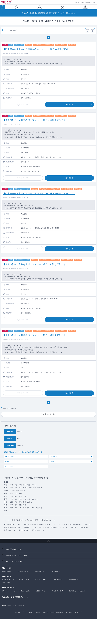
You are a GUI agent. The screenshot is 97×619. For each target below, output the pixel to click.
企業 (86, 524)
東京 (11, 488)
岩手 (16, 485)
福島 (33, 485)
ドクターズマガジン (57, 579)
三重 (24, 496)
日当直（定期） (23, 530)
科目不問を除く (15, 527)
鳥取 (20, 502)
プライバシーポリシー (27, 612)
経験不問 (73, 527)
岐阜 (16, 496)
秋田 (24, 485)
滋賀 (24, 499)
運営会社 (17, 612)
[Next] (94, 13)
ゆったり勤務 (9, 456)
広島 (11, 502)
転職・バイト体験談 (40, 579)
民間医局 (6, 2)
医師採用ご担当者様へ (90, 2)
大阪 (11, 499)
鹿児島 (38, 508)
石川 (16, 493)
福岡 (11, 508)
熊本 (24, 508)
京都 (16, 499)
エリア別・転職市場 (24, 579)
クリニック (9, 466)
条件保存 (92, 29)
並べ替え (87, 29)
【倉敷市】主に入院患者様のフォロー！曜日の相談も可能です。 (35, 120)
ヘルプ (75, 2)
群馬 (38, 488)
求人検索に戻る (50, 414)
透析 (25, 524)
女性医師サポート (40, 591)
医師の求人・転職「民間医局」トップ (15, 597)
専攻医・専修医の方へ (58, 591)
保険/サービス (6, 568)
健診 (19, 524)
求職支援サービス (8, 588)
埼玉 (20, 488)
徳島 (16, 505)
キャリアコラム (6, 582)
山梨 (13, 490)
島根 (24, 502)
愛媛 (20, 505)
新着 (5, 527)
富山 (11, 493)
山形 (28, 485)
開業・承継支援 (39, 571)
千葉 (16, 488)
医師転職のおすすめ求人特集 (77, 591)
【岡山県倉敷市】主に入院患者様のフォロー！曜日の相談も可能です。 (39, 49)
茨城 (30, 488)
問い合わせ (81, 2)
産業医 (41, 524)
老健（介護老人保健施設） (72, 524)
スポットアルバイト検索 (14, 561)
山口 (28, 502)
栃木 (34, 488)
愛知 (11, 496)
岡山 (16, 502)
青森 (11, 485)
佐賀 (16, 508)
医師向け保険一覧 (23, 571)
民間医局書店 (56, 571)
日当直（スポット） (38, 530)
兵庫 (20, 499)
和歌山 (34, 499)
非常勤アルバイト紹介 (25, 591)
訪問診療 (33, 524)
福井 (20, 493)
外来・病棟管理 (9, 524)
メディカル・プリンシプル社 (12, 605)
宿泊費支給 (63, 527)
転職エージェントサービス (9, 591)
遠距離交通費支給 (51, 527)
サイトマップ (78, 612)
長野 (17, 490)
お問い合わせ (69, 612)
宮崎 (33, 508)
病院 (52, 461)
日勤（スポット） (9, 530)
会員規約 (38, 612)
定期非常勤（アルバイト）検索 (16, 555)
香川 (11, 505)
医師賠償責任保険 (6, 571)
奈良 (28, 499)
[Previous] (3, 13)
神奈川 (25, 488)
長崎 (20, 508)
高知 (24, 505)
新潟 (21, 490)
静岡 (20, 496)
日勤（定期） (84, 527)
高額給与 (54, 456)
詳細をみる (69, 104)
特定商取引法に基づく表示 (56, 612)
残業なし (8, 461)
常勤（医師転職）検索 (13, 549)
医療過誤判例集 (73, 579)
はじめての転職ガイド (8, 579)
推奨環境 (45, 612)
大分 (28, 508)
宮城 (20, 485)
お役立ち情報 (6, 576)
